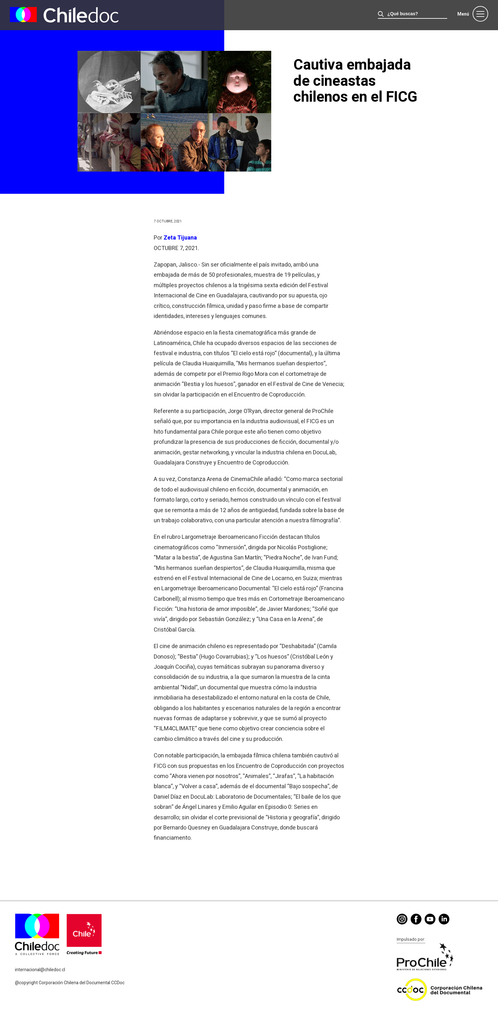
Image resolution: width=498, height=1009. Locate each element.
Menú (463, 14)
